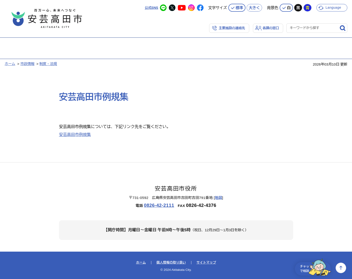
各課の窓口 (270, 27)
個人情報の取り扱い (171, 262)
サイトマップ (206, 262)
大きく (254, 7)
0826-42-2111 (159, 204)
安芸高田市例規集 (75, 134)
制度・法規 (48, 63)
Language (334, 7)
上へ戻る (341, 268)
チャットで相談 (312, 267)
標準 (239, 7)
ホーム (10, 63)
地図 (218, 197)
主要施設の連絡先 (230, 27)
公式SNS (151, 7)
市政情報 (27, 63)
